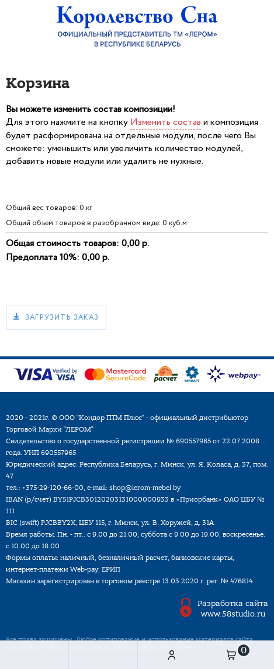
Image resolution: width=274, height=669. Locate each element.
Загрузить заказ (62, 318)
